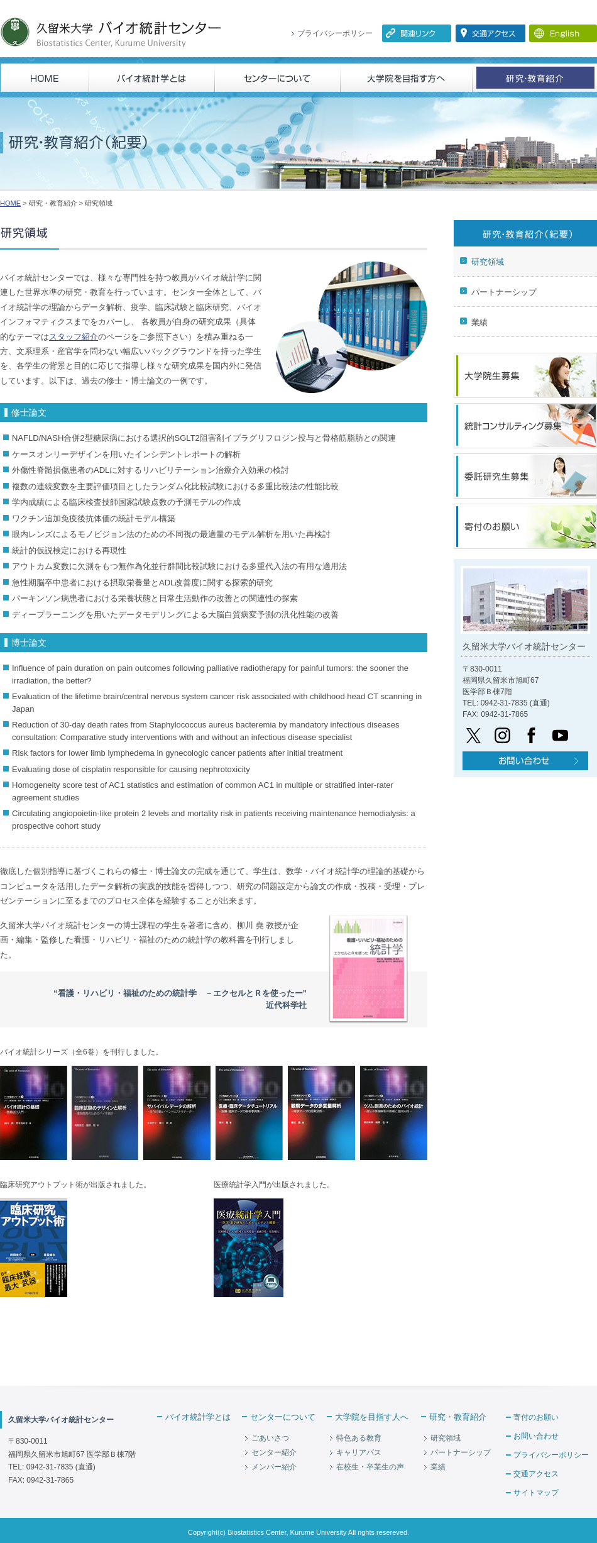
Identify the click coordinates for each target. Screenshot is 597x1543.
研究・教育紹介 (457, 1417)
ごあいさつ (270, 1438)
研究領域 (487, 262)
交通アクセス (536, 1473)
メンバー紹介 (274, 1467)
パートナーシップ (504, 292)
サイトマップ (536, 1492)
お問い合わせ (536, 1436)
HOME (10, 203)
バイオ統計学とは (198, 1417)
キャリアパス (358, 1452)
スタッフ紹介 (73, 336)
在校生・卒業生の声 (370, 1467)
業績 (479, 322)
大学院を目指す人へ (371, 1417)
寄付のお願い (536, 1417)
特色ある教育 (358, 1438)
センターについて (282, 1417)
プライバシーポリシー (335, 33)
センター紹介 (274, 1452)
